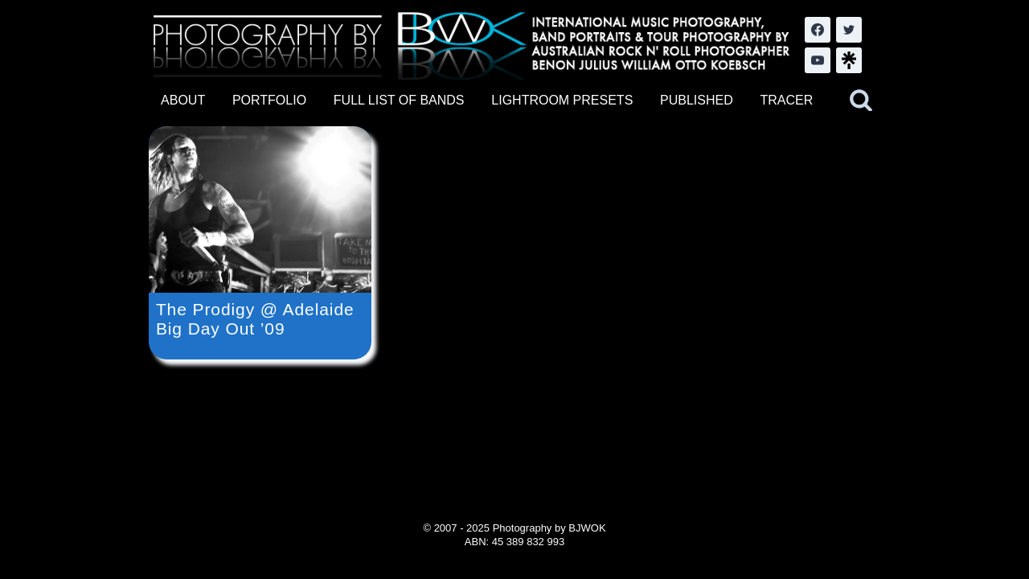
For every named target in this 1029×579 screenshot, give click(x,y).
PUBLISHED (696, 100)
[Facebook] (817, 30)
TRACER (786, 100)
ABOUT (183, 100)
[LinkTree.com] (849, 60)
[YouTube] (817, 60)
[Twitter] (849, 30)
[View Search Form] (861, 100)
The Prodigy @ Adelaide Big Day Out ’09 (255, 319)
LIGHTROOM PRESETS (562, 100)
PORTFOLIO (269, 100)
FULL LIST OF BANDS (399, 100)
